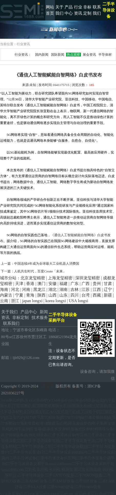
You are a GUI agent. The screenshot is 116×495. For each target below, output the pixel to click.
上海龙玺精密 (60, 278)
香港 (30, 283)
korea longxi (55, 301)
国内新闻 (41, 54)
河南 (26, 289)
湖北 (52, 289)
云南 (4, 301)
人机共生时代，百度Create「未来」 (40, 271)
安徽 (52, 283)
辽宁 (108, 289)
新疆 (108, 295)
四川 (74, 295)
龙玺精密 (47, 386)
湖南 (63, 289)
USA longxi (78, 301)
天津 (19, 283)
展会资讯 (89, 54)
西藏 (97, 295)
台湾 (85, 295)
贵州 (97, 283)
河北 (15, 289)
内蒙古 (6, 295)
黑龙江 (39, 289)
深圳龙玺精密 (87, 278)
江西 (97, 289)
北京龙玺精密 (32, 278)
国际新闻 (57, 54)
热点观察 (73, 54)
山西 (52, 295)
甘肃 (108, 283)
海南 (4, 289)
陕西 (41, 295)
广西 (85, 283)
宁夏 (19, 295)
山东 (63, 295)
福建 (63, 283)
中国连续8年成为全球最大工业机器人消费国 (46, 263)
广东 (74, 283)
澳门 (41, 283)
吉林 (74, 289)
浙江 (15, 301)
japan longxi (32, 301)
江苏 (85, 289)
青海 (30, 295)
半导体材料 (107, 54)
